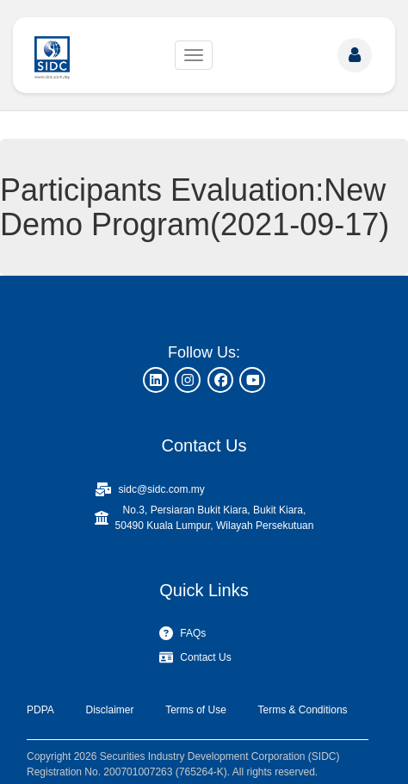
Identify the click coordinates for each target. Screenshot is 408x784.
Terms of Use (195, 710)
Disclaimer (109, 710)
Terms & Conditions (303, 710)
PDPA (40, 710)
